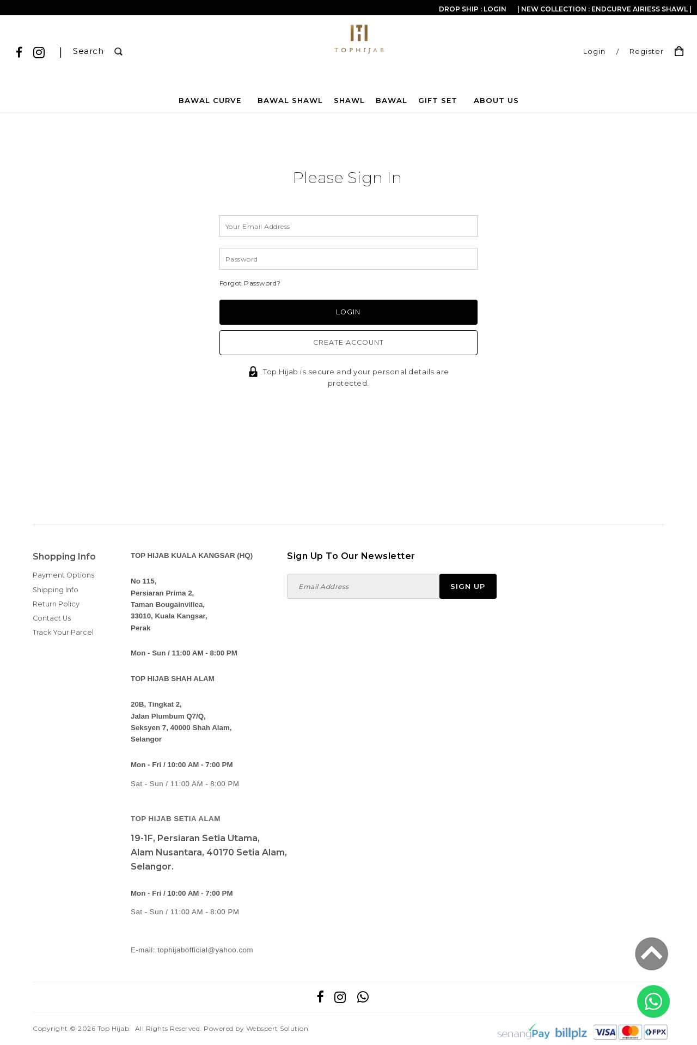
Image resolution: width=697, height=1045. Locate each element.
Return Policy (56, 604)
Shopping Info (64, 556)
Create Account (348, 342)
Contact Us (52, 618)
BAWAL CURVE (210, 100)
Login (594, 51)
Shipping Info (55, 590)
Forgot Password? (250, 283)
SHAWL (349, 100)
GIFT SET (437, 100)
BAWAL (391, 100)
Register (646, 51)
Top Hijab (113, 1028)
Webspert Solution (277, 1028)
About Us (496, 100)
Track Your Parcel (63, 632)
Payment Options (63, 575)
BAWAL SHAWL (290, 100)
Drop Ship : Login (472, 9)
